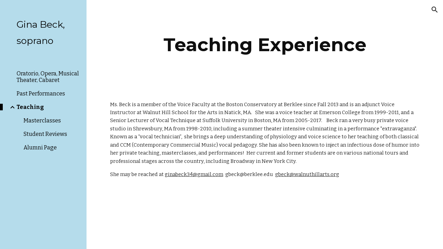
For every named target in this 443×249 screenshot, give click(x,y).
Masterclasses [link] (42, 120)
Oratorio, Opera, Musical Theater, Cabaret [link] (48, 76)
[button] (434, 9)
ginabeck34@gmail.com (194, 174)
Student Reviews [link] (45, 134)
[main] (265, 45)
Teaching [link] (30, 107)
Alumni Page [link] (40, 147)
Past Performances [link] (41, 93)
